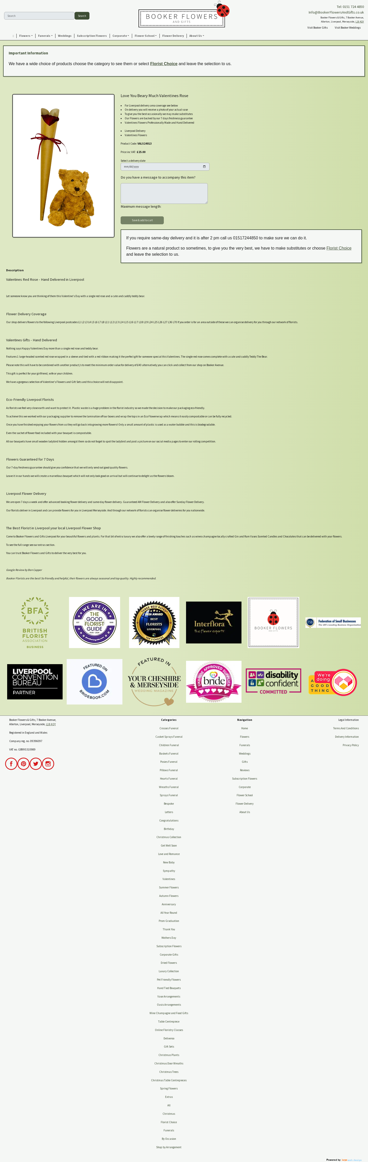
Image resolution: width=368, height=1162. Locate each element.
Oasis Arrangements (169, 1004)
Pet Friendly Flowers (169, 979)
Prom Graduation (169, 921)
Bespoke (169, 803)
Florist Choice (164, 64)
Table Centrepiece (168, 1021)
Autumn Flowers (168, 896)
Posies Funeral (168, 762)
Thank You (169, 929)
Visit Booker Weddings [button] (348, 27)
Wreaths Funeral (169, 787)
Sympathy (169, 871)
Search (82, 15)
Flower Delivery (245, 803)
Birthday (169, 829)
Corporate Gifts (169, 954)
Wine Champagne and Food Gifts (169, 1013)
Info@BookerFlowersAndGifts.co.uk (336, 12)
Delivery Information (347, 736)
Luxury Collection (169, 971)
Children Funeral (169, 745)
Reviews (244, 770)
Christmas (169, 1114)
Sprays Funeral (169, 795)
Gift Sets (169, 1046)
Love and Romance (169, 854)
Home (244, 728)
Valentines (169, 879)
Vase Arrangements (168, 996)
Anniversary (169, 904)
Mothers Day (169, 938)
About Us (244, 812)
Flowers (244, 736)
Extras (169, 1097)
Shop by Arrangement (168, 1147)
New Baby (169, 862)
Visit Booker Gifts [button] (317, 27)
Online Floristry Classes (169, 1030)
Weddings (244, 753)
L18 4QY (359, 21)
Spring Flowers (169, 1088)
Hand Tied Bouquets (169, 988)
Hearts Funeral (169, 778)
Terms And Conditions (346, 728)
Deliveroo (169, 1038)
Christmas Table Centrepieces (169, 1080)
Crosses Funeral (168, 728)
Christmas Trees (168, 1072)
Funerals (169, 1130)
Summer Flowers (169, 887)
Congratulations (168, 820)
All (168, 1105)
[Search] (39, 16)
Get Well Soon (169, 845)
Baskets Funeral (168, 753)
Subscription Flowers (168, 946)
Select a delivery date (133, 160)
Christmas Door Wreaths (168, 1063)
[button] (26, 36)
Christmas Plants (168, 1055)
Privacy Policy (351, 745)
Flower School (245, 795)
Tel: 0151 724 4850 (350, 6)
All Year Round (168, 912)
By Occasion (169, 1139)
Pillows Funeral (169, 770)
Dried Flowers (169, 963)
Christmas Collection (168, 837)
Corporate (245, 787)
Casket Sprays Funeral (168, 736)
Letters (169, 812)
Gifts (245, 762)
